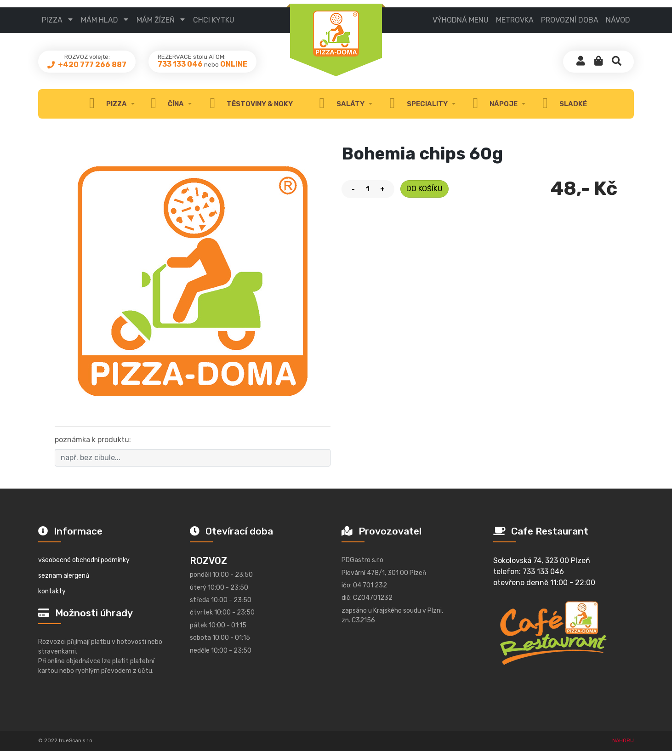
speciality (416, 104)
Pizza (106, 104)
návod (618, 20)
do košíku (424, 188)
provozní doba (569, 20)
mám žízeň (156, 20)
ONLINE (233, 67)
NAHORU (623, 741)
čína (165, 104)
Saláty (339, 104)
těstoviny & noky (249, 104)
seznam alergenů (63, 576)
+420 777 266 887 (91, 67)
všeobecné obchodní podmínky (84, 560)
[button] (598, 64)
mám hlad (99, 20)
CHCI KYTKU (213, 20)
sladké (562, 104)
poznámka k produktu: (93, 439)
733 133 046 (180, 67)
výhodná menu (461, 20)
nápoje (493, 104)
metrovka (515, 20)
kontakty (52, 591)
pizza (52, 20)
